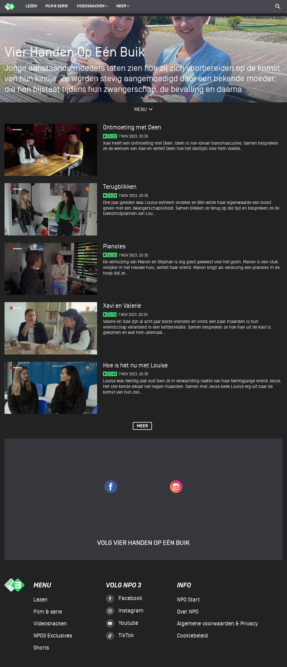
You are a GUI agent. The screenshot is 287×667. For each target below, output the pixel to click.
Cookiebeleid (192, 636)
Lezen (31, 6)
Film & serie (56, 6)
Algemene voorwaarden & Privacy (217, 624)
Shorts (41, 648)
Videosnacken (90, 6)
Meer (122, 6)
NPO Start (188, 600)
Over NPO (187, 612)
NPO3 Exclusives (52, 636)
